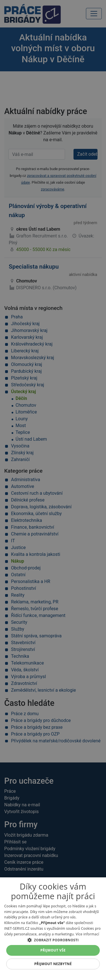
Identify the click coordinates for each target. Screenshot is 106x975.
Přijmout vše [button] (53, 950)
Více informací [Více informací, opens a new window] (87, 934)
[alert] (53, 487)
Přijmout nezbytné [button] (53, 963)
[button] (53, 940)
